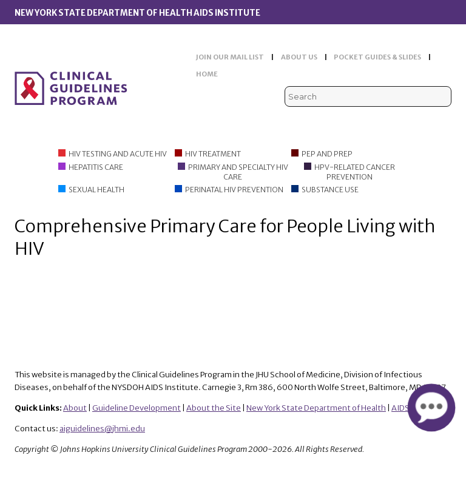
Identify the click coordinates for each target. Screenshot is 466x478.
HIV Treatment (213, 153)
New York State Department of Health (316, 408)
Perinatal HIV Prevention (234, 189)
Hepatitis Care (96, 167)
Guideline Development (136, 408)
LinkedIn (425, 120)
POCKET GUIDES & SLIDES (377, 57)
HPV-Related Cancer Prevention (354, 172)
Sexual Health (96, 189)
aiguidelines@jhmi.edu (102, 428)
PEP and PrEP (327, 153)
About (75, 408)
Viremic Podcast (388, 120)
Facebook (406, 120)
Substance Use (330, 189)
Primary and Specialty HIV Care (238, 172)
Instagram (443, 120)
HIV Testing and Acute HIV (118, 153)
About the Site (213, 408)
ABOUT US (299, 57)
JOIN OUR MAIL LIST (230, 57)
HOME (207, 74)
